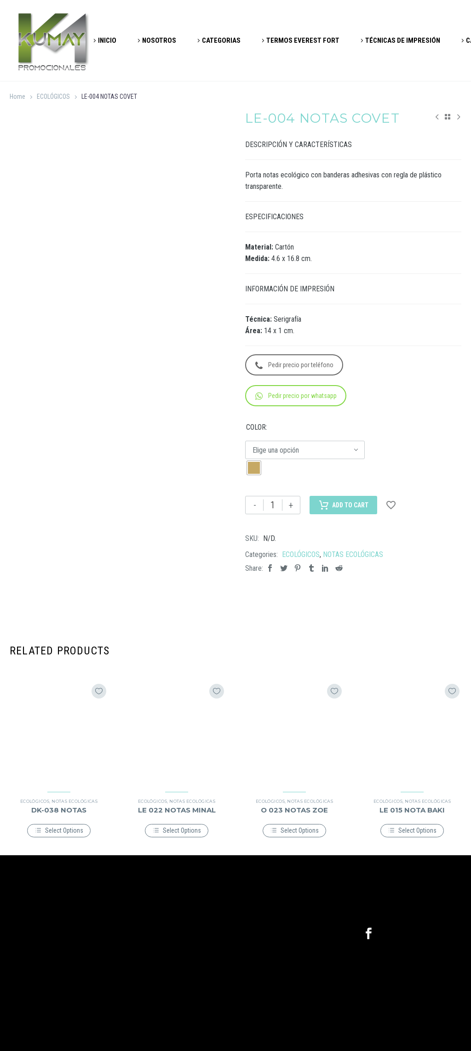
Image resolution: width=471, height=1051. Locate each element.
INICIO (107, 40)
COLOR (256, 427)
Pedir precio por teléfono (294, 365)
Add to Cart (343, 505)
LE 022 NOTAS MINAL (177, 810)
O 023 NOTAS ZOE (294, 810)
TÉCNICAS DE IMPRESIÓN (402, 40)
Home (17, 96)
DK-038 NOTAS (58, 810)
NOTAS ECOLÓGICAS (353, 554)
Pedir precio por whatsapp (296, 396)
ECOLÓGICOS (53, 96)
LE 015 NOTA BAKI (412, 810)
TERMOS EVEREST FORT (302, 40)
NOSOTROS (159, 40)
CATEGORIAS (221, 40)
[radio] (254, 468)
